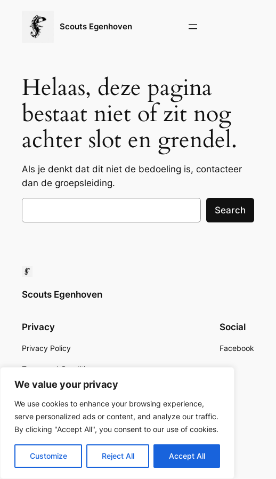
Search (230, 210)
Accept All (187, 455)
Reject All (118, 455)
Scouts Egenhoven (96, 26)
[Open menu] (192, 26)
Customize (48, 455)
